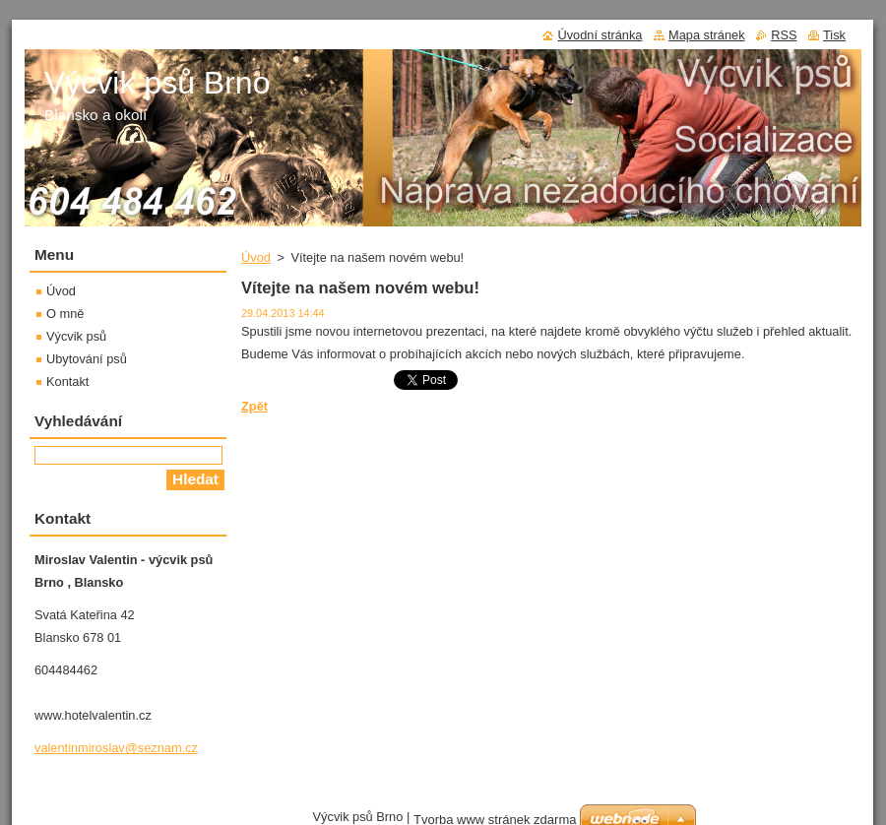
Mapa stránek (706, 35)
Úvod (256, 257)
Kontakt (67, 381)
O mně (65, 313)
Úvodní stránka (599, 35)
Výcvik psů (76, 336)
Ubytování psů (86, 358)
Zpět (254, 406)
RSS (783, 35)
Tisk (834, 35)
